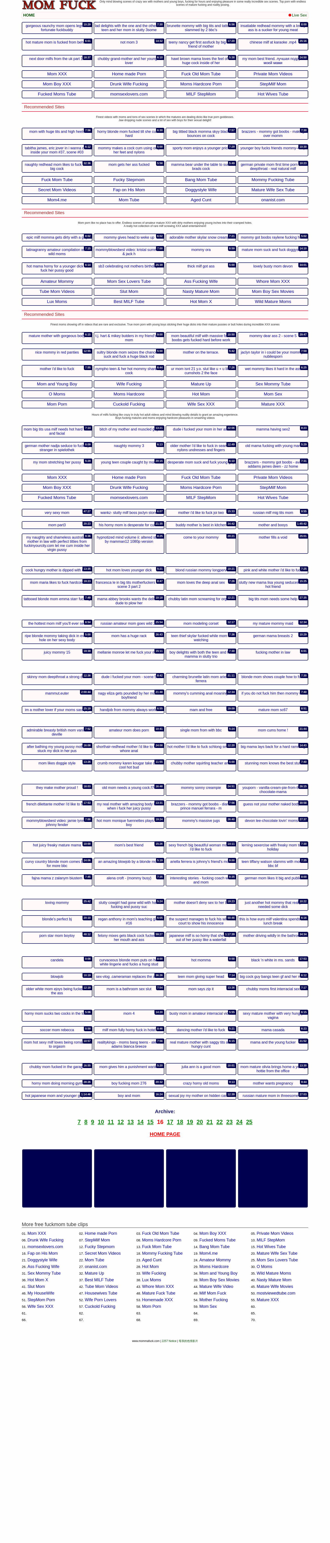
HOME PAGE (165, 1334)
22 (219, 1322)
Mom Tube (94, 1460)
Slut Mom (36, 1486)
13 (130, 1322)
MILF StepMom (271, 1440)
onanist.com (96, 1466)
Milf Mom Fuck (212, 1493)
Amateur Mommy (215, 1460)
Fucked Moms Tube (217, 1440)
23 (229, 1322)
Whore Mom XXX (158, 1486)
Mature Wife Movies (275, 1486)
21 (209, 1322)
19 (190, 1322)
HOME (29, 15)
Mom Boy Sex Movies (219, 1480)
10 (101, 1322)
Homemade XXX (157, 1499)
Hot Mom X (38, 1480)
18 (180, 1322)
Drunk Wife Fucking (45, 1440)
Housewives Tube (101, 1493)
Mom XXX (37, 1433)
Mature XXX (268, 1499)
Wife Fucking (154, 1473)
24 (239, 1322)
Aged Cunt (152, 1460)
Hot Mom (150, 1466)
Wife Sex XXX (40, 1506)
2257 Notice (169, 1541)
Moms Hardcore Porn (161, 1440)
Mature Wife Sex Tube (277, 1453)
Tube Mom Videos (101, 1486)
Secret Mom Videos (103, 1453)
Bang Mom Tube (214, 1446)
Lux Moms (151, 1480)
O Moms (264, 1466)
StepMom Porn (41, 1499)
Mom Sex (208, 1506)
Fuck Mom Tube (157, 1446)
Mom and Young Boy (218, 1473)
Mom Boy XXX (212, 1433)
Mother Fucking (213, 1499)
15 (150, 1322)
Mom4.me (208, 1453)
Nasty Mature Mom (274, 1480)
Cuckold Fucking (100, 1506)
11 (110, 1322)
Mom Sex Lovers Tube (277, 1460)
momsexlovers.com (45, 1446)
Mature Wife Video (216, 1486)
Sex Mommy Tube (44, 1473)
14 (140, 1322)
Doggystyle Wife (42, 1460)
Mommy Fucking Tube (162, 1453)
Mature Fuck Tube (158, 1493)
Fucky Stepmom (100, 1446)
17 (170, 1322)
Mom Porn (151, 1506)
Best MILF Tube (99, 1480)
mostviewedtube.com (276, 1493)
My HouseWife (41, 1493)
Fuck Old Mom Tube (160, 1433)
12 (121, 1322)
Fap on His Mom (43, 1453)
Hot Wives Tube (271, 1446)
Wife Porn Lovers (100, 1499)
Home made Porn (101, 1433)
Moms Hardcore (214, 1466)
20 (200, 1322)
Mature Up (94, 1473)
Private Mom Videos (275, 1433)
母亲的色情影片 (188, 1541)
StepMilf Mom (97, 1440)
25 (249, 1322)
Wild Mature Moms (274, 1473)
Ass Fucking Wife (43, 1466)
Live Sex (298, 15)
